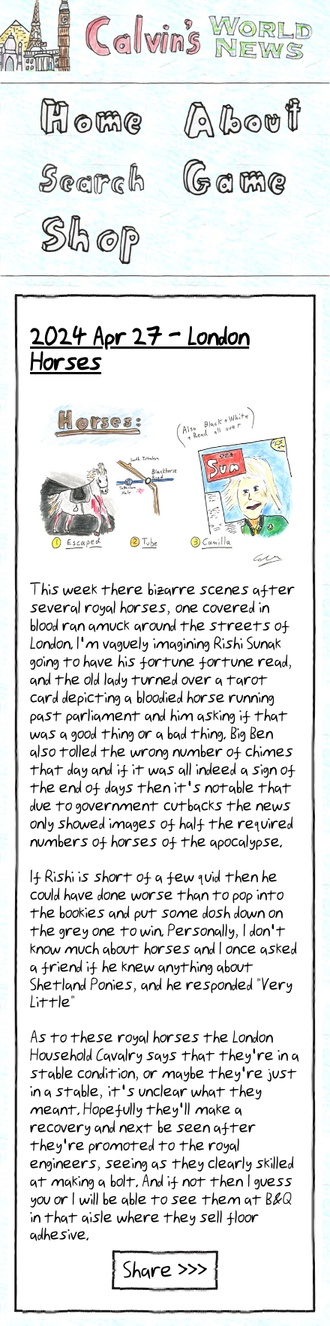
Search (90, 177)
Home (86, 117)
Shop (86, 237)
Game (232, 177)
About (236, 117)
